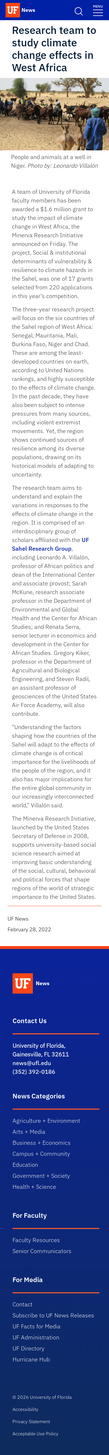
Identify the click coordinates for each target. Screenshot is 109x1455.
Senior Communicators (42, 1251)
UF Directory (28, 1348)
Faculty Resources (36, 1240)
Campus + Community (41, 1154)
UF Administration (35, 1337)
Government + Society (41, 1176)
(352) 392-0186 (33, 1072)
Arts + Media (28, 1131)
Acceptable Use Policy (35, 1433)
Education (25, 1165)
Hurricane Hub (31, 1359)
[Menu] (98, 10)
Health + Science (34, 1187)
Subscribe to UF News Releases (53, 1315)
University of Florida (51, 1397)
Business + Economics (41, 1143)
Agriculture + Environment (46, 1120)
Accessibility (25, 1409)
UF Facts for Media (36, 1326)
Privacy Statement (31, 1421)
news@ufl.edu (31, 1063)
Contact (22, 1304)
